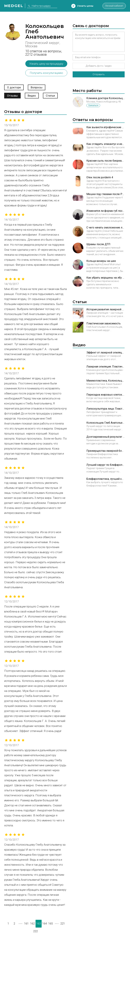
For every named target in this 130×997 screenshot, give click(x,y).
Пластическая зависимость (103, 323)
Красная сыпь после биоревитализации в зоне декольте (105, 160)
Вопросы (36, 87)
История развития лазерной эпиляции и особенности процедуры (105, 309)
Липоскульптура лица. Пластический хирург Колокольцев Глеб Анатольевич (105, 408)
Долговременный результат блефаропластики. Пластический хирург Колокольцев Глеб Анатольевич (105, 436)
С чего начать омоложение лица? (105, 227)
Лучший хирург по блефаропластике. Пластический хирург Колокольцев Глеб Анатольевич (105, 464)
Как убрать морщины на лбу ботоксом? (105, 277)
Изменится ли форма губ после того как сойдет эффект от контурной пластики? (105, 210)
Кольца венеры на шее (101, 261)
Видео (32, 95)
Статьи (50, 95)
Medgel (13, 6)
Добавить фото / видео (99, 66)
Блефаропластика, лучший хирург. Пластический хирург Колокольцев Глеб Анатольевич (105, 478)
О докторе (14, 87)
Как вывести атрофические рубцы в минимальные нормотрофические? (105, 127)
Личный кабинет (112, 5)
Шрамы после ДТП (98, 244)
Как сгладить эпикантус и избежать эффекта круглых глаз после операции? (105, 144)
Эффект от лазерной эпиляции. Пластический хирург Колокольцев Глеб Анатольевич (105, 352)
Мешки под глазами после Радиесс (105, 194)
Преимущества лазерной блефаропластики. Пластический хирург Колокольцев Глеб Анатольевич (105, 450)
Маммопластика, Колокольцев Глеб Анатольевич (105, 380)
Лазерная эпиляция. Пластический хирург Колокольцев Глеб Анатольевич (105, 366)
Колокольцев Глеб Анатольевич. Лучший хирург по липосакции (105, 422)
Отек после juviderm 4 (99, 177)
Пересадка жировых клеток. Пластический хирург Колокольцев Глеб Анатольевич (105, 394)
